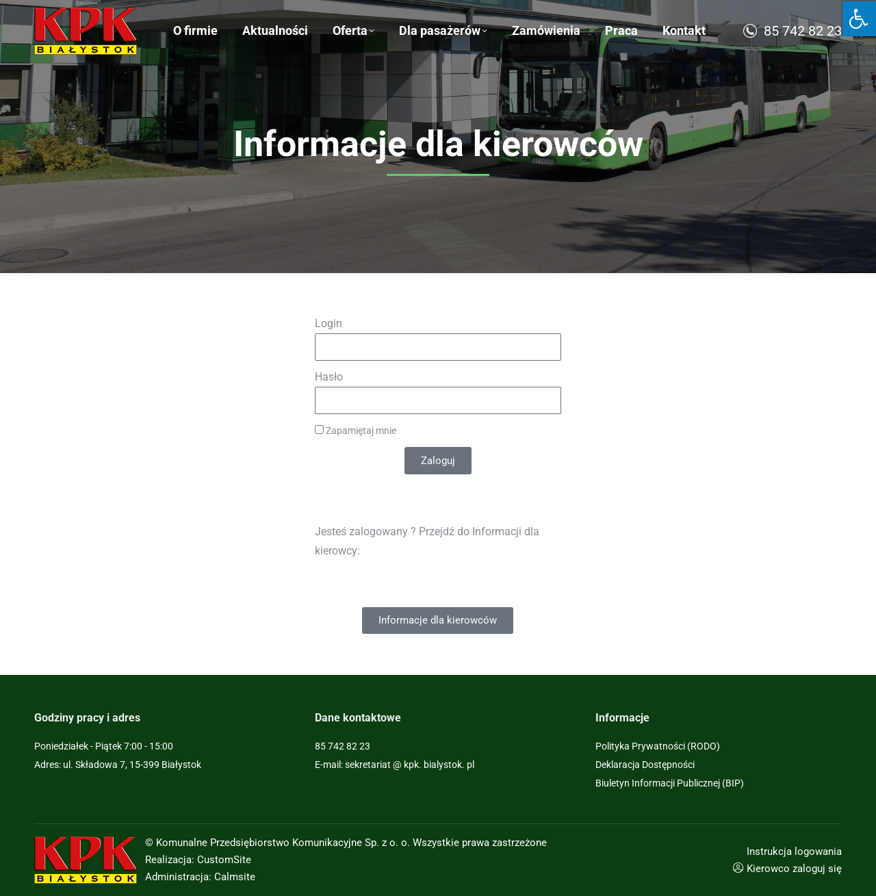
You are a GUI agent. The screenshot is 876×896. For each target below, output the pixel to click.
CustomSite (224, 860)
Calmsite (234, 877)
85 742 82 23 (791, 68)
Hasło (329, 376)
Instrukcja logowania (794, 851)
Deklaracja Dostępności (645, 764)
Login (328, 323)
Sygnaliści (278, 19)
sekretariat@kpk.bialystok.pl (756, 19)
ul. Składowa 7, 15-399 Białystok (130, 19)
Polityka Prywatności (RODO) (657, 746)
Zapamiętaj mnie (355, 430)
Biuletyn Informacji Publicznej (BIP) (669, 783)
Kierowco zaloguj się (794, 868)
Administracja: (178, 877)
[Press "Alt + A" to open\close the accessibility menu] (858, 18)
